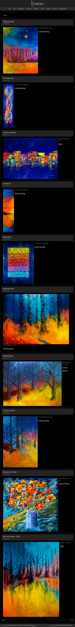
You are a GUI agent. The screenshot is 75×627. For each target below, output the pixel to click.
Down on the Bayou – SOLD (11, 536)
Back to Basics (7, 237)
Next (72, 620)
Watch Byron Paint (62, 9)
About (10, 9)
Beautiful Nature (8, 356)
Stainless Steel (21, 9)
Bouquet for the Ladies (10, 472)
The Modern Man (8, 78)
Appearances (36, 9)
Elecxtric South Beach (9, 132)
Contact (42, 9)
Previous (3, 620)
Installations (28, 9)
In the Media (54, 9)
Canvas (14, 9)
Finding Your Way (8, 21)
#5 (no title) (5, 625)
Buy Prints (48, 9)
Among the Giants (8, 288)
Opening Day (7, 183)
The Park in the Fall (9, 410)
